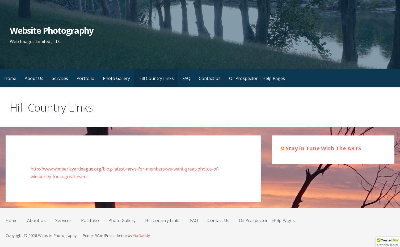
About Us (34, 78)
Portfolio (85, 78)
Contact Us (210, 78)
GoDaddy (141, 235)
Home (10, 78)
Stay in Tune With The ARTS (323, 148)
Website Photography (52, 30)
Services (60, 78)
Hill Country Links (156, 78)
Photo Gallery (116, 78)
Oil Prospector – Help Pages (257, 78)
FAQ (186, 78)
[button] (388, 242)
